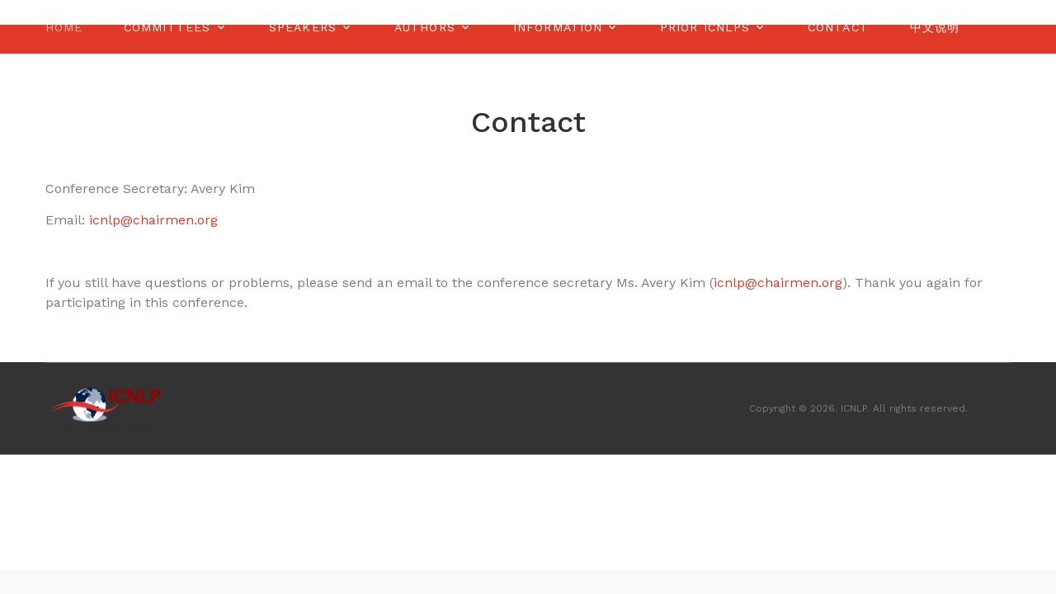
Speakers (303, 27)
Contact (838, 27)
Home (63, 27)
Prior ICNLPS (705, 27)
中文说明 (934, 27)
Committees (167, 27)
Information (557, 27)
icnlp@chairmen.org (153, 220)
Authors (424, 27)
